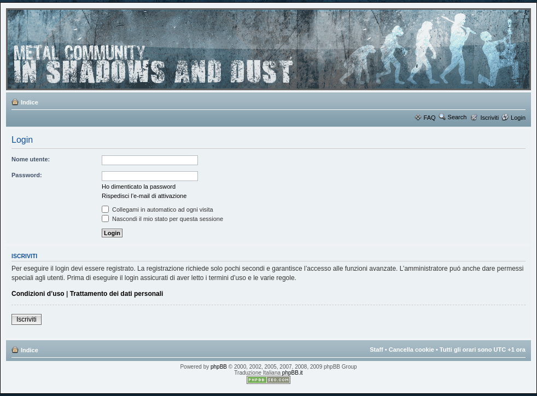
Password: (26, 175)
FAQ (430, 117)
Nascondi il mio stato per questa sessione (162, 219)
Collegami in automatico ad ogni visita (157, 209)
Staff (376, 349)
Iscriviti (489, 117)
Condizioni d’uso (38, 294)
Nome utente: (30, 159)
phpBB (219, 367)
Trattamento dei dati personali (117, 294)
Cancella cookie (411, 349)
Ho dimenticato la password (139, 186)
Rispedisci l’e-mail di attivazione (144, 196)
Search (457, 117)
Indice (29, 102)
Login (518, 117)
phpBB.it (292, 373)
